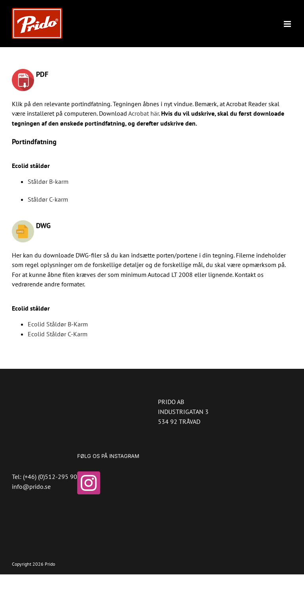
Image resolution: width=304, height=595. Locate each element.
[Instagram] (88, 482)
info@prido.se (31, 486)
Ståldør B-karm (48, 181)
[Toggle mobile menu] (288, 24)
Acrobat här (143, 113)
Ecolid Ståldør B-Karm (58, 324)
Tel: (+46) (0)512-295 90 (44, 477)
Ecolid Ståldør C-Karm (57, 334)
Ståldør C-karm (48, 199)
